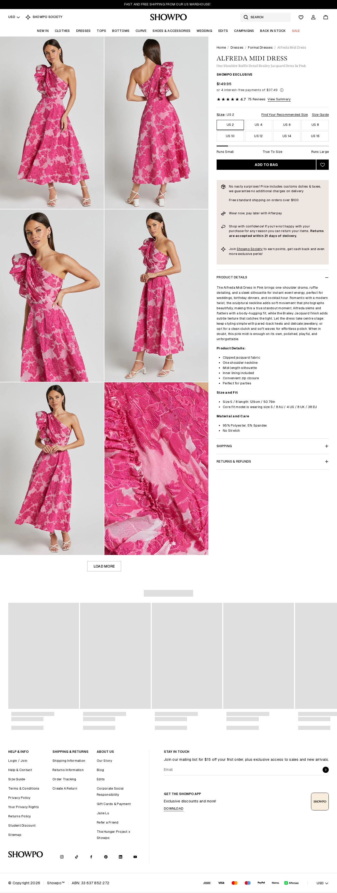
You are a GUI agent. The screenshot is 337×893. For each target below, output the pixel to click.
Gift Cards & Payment (114, 804)
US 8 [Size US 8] (315, 124)
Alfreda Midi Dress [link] (291, 47)
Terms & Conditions (24, 788)
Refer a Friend (108, 822)
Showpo (244, 249)
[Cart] (326, 17)
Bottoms (120, 31)
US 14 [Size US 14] (286, 136)
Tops (101, 31)
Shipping (273, 446)
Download (173, 808)
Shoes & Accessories (171, 31)
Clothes (62, 31)
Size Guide (320, 114)
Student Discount (22, 825)
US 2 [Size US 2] (230, 124)
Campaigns (244, 31)
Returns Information (68, 770)
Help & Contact (20, 770)
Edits (223, 31)
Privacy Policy (19, 797)
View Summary (279, 99)
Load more (104, 566)
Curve (141, 31)
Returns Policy (19, 816)
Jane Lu (103, 813)
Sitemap (14, 835)
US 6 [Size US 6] (286, 124)
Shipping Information (68, 760)
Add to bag (266, 164)
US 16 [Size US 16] (315, 136)
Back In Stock (273, 31)
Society (257, 249)
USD (14, 17)
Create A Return (64, 788)
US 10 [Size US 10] (230, 136)
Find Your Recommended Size (284, 114)
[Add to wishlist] (322, 165)
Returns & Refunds (273, 461)
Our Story (104, 760)
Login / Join (17, 760)
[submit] (326, 770)
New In (43, 31)
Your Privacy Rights (23, 807)
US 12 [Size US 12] (258, 136)
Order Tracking (64, 779)
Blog (100, 770)
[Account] (313, 17)
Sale (296, 31)
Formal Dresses (260, 47)
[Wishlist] (301, 17)
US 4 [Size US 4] (258, 124)
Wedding (204, 31)
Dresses (83, 31)
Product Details (273, 277)
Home (221, 47)
